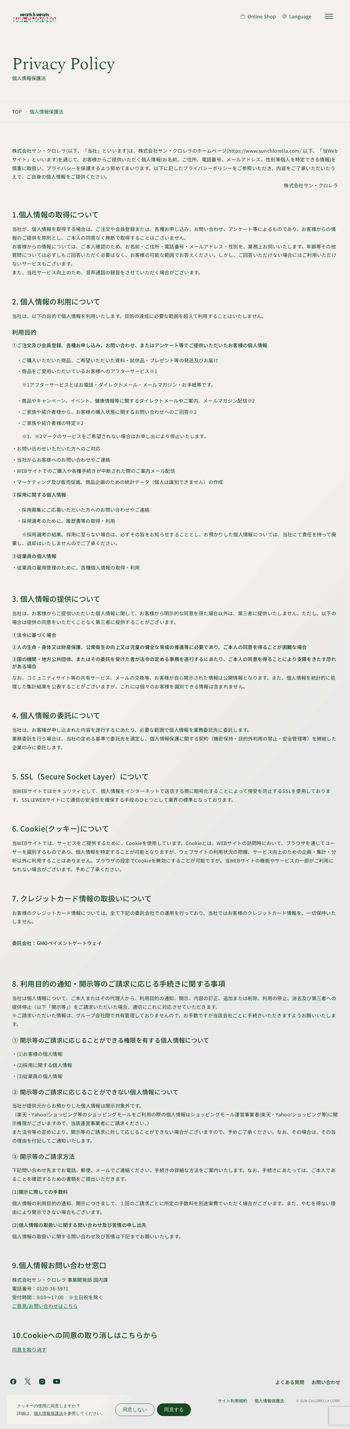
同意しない (135, 1409)
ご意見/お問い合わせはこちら (45, 1305)
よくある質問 (289, 1382)
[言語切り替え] (296, 16)
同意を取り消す (29, 1349)
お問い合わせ (325, 1382)
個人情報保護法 (269, 1401)
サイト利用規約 (232, 1401)
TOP (17, 111)
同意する (174, 1409)
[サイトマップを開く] (329, 16)
